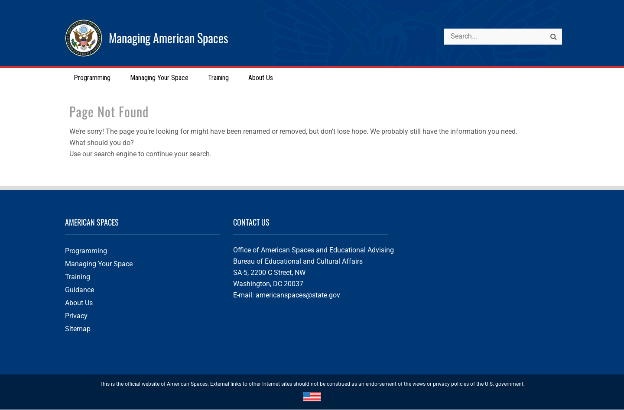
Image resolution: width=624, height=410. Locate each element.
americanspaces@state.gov (298, 295)
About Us (79, 303)
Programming (86, 251)
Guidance (79, 290)
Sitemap (78, 329)
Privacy (76, 316)
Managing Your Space (99, 264)
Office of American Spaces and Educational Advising (313, 250)
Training (77, 277)
